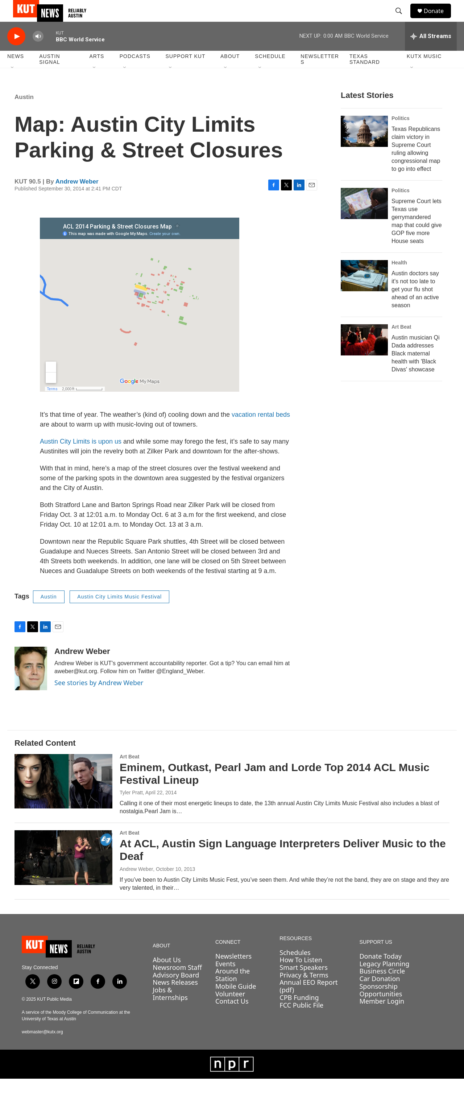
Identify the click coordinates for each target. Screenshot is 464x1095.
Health (399, 279)
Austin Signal (49, 75)
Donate (438, 19)
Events (225, 980)
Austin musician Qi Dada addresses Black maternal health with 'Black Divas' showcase (416, 370)
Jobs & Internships (170, 1010)
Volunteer (230, 1010)
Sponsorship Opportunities (380, 1006)
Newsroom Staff (177, 983)
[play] (16, 53)
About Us (167, 976)
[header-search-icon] (402, 19)
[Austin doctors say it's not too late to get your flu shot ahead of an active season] (364, 292)
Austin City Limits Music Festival (119, 613)
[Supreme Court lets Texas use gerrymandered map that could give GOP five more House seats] (364, 219)
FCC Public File (301, 1021)
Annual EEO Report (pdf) (308, 1002)
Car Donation (379, 995)
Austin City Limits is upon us (80, 457)
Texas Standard (364, 75)
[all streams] (431, 52)
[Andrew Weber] (30, 685)
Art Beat (401, 343)
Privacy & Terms (303, 991)
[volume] (38, 53)
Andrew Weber (77, 197)
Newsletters (320, 75)
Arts (96, 72)
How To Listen (300, 976)
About (230, 72)
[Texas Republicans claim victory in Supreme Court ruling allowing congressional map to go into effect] (364, 147)
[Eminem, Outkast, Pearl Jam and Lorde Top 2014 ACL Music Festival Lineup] (63, 797)
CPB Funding (299, 1013)
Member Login (381, 1017)
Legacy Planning (384, 980)
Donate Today (380, 972)
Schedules (294, 968)
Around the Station (232, 991)
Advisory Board (176, 991)
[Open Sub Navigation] (13, 84)
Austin (24, 113)
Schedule (270, 72)
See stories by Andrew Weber (99, 699)
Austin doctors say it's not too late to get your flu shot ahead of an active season (415, 306)
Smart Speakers (303, 983)
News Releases (175, 998)
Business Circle (382, 987)
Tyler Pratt (131, 809)
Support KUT (185, 72)
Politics (401, 134)
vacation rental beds (261, 431)
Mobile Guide (235, 1002)
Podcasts (135, 72)
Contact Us (232, 1017)
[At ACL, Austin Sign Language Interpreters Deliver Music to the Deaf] (63, 874)
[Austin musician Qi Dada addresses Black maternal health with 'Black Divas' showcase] (364, 356)
